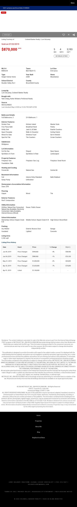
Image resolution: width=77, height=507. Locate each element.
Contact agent (7, 34)
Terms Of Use (10, 491)
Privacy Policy (24, 491)
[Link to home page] (3, 3)
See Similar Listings (61, 56)
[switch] (63, 35)
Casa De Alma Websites (53, 498)
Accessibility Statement (42, 491)
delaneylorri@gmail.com (38, 484)
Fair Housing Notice (63, 491)
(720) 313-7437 (61, 482)
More (72, 3)
